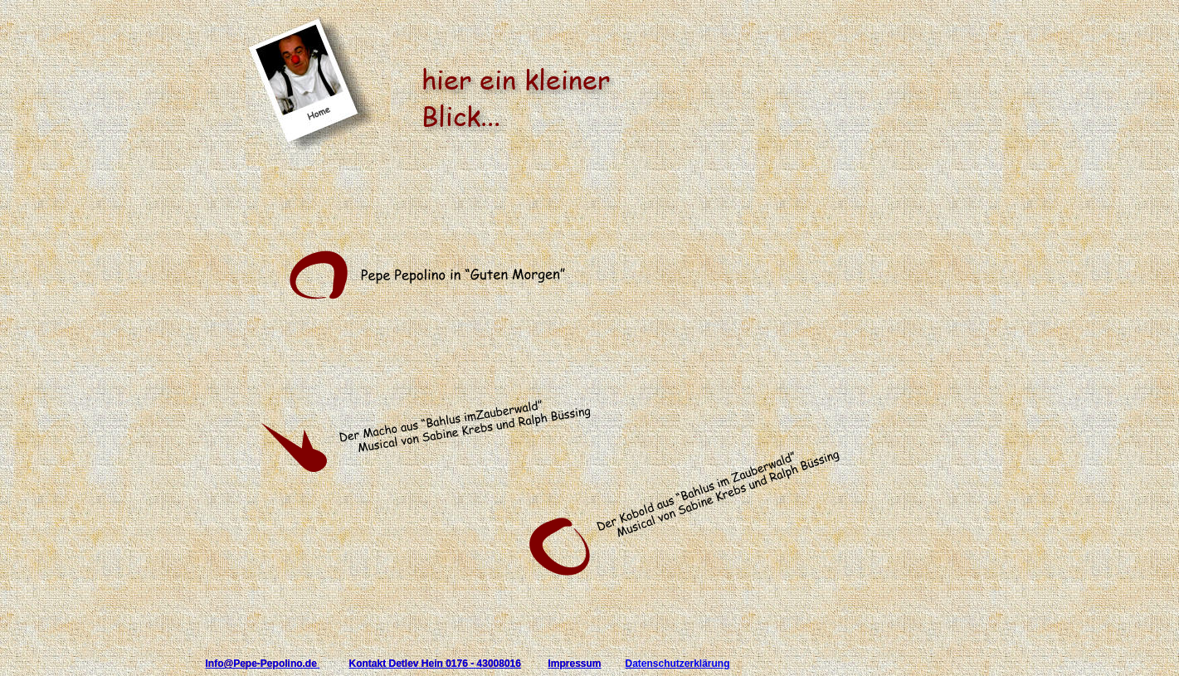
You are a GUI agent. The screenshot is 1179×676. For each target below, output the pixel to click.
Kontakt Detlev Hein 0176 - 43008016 (435, 663)
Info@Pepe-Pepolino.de (263, 663)
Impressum (575, 663)
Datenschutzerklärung (678, 663)
